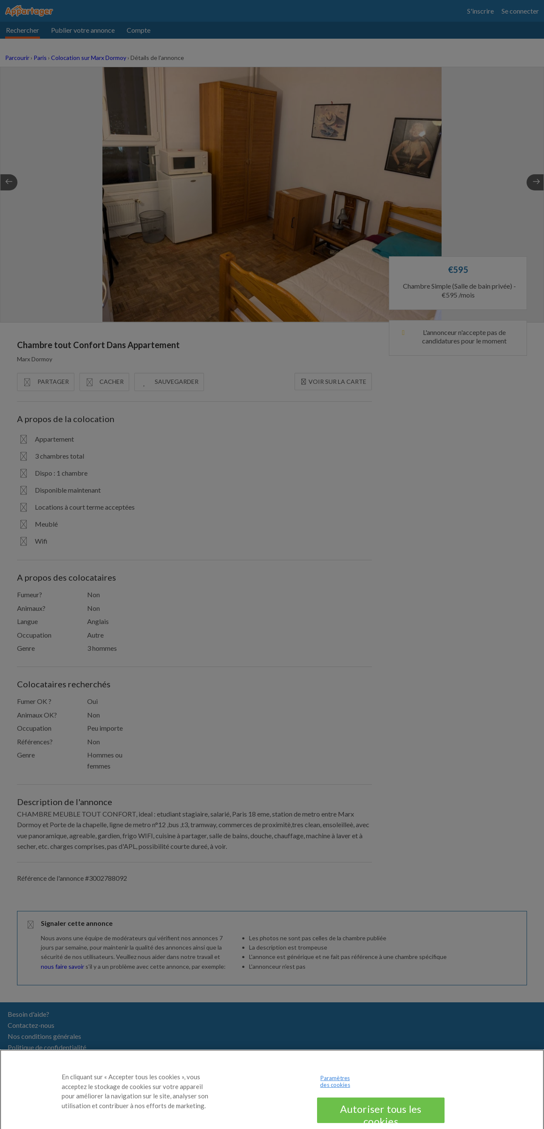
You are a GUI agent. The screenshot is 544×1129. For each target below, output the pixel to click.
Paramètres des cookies (335, 1091)
